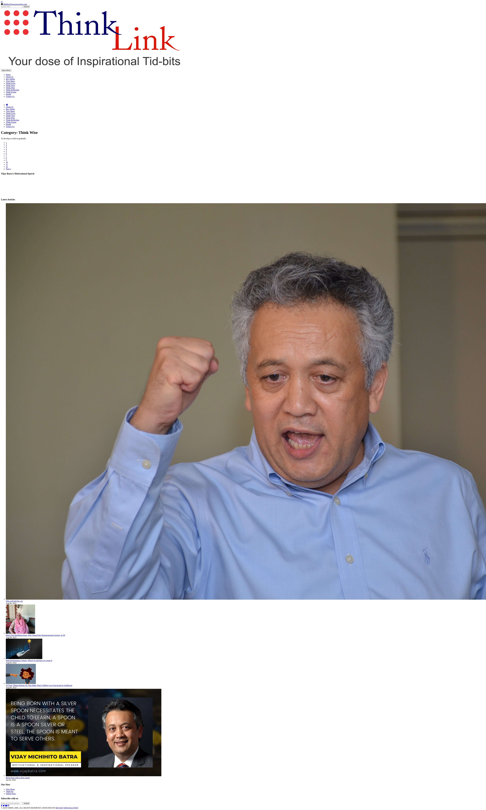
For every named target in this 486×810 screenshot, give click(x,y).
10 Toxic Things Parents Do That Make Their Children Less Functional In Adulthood (39, 685)
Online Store (11, 794)
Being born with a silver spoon (18, 778)
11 (7, 164)
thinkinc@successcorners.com (15, 4)
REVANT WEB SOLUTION (67, 808)
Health (8, 94)
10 (7, 162)
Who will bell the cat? (14, 601)
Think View (10, 86)
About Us (9, 77)
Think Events (11, 92)
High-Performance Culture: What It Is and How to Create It (29, 661)
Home (8, 75)
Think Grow (10, 83)
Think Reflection (12, 90)
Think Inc (9, 791)
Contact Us (10, 96)
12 (7, 167)
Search (26, 7)
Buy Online (10, 79)
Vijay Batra (10, 81)
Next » (8, 169)
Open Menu (6, 70)
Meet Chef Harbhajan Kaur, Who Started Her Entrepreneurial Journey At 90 (35, 635)
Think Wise (10, 88)
